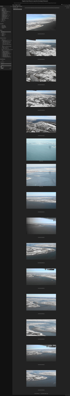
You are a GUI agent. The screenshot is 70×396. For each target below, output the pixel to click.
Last (47, 393)
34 (43, 393)
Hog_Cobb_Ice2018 (5, 43)
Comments (3, 34)
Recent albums (4, 26)
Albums (1, 6)
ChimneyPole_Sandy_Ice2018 (7, 44)
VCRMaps (3, 8)
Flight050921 (4, 12)
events (3, 20)
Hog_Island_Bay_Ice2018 (6, 53)
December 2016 (15, 7)
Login (2, 60)
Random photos (4, 27)
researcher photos (4, 18)
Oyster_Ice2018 (5, 51)
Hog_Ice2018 (4, 54)
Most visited (3, 25)
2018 (17, 6)
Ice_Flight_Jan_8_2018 (5, 11)
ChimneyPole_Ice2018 (6, 56)
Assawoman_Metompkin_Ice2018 (6, 46)
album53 (3, 14)
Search (3, 33)
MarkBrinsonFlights (4, 16)
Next (45, 393)
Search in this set (18, 9)
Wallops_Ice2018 (5, 48)
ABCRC (3, 9)
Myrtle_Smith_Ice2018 (6, 41)
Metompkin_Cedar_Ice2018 (6, 42)
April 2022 (67, 7)
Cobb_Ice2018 (5, 55)
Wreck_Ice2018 (5, 47)
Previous (37, 393)
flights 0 (3, 10)
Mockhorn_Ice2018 (5, 52)
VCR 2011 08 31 (4, 17)
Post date (14, 6)
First (35, 393)
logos (2, 19)
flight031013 (4, 15)
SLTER (3, 7)
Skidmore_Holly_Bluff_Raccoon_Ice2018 (7, 49)
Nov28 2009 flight (4, 13)
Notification (3, 35)
